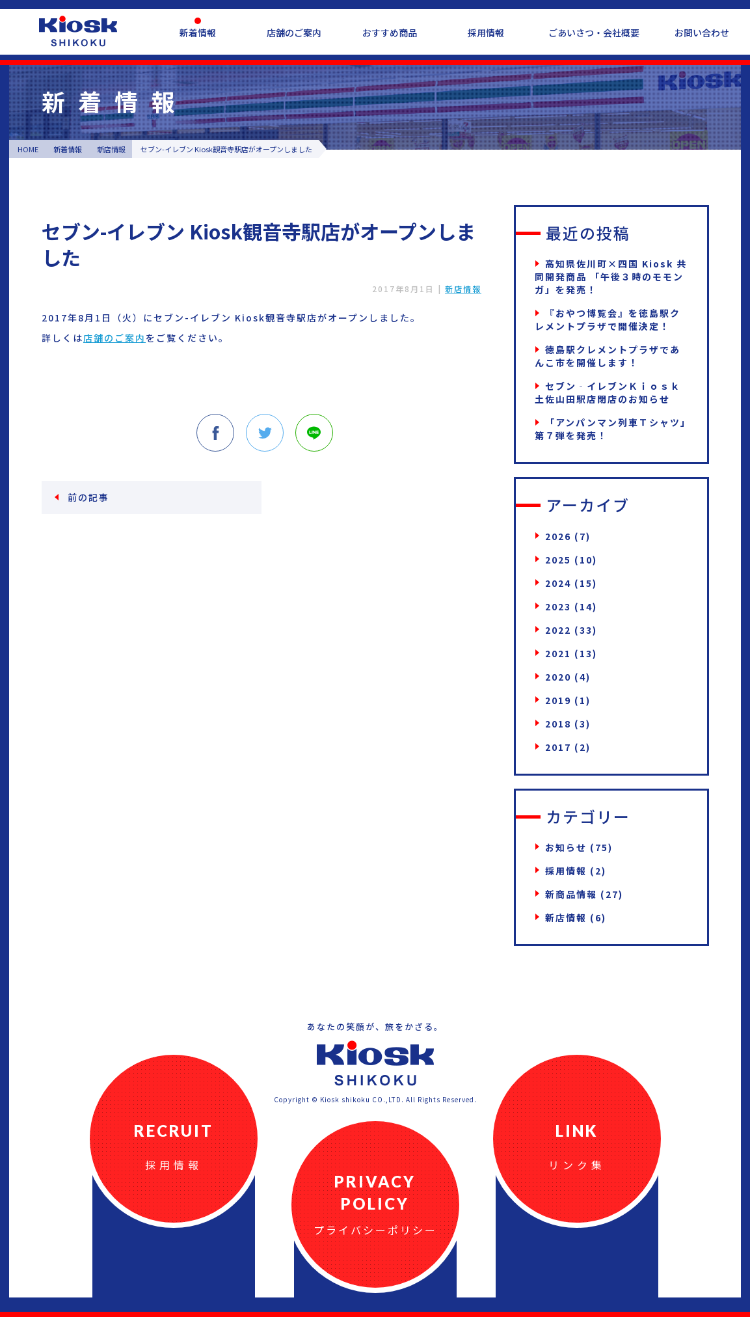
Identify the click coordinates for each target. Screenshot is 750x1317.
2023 (558, 606)
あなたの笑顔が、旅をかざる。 (375, 1026)
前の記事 (88, 497)
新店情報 (463, 288)
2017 (558, 747)
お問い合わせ (702, 32)
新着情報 (198, 32)
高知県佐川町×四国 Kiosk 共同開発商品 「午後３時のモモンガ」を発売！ (611, 276)
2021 (558, 653)
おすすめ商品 (389, 32)
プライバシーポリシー (375, 1230)
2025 (558, 559)
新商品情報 (571, 894)
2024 (558, 583)
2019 (558, 700)
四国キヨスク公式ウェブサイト (78, 31)
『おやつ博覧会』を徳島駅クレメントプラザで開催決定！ (607, 319)
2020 (558, 676)
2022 (558, 629)
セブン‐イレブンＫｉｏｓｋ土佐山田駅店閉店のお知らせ (607, 392)
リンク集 (577, 1165)
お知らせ (566, 847)
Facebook (215, 433)
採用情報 (486, 32)
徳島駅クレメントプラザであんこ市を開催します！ (607, 356)
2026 (558, 536)
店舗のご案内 (294, 32)
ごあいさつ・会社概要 (593, 32)
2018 (558, 723)
